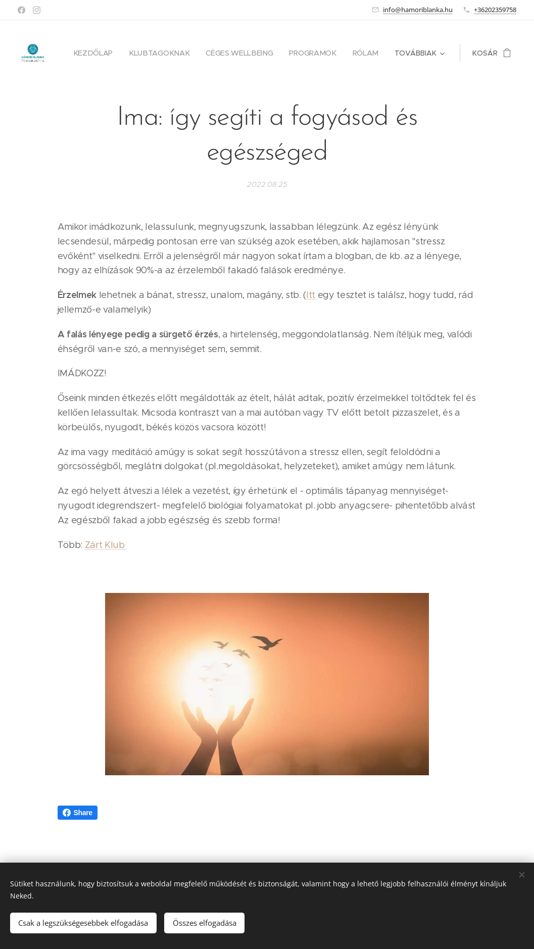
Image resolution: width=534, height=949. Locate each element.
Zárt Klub (106, 545)
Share (77, 813)
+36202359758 (495, 9)
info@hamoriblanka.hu (418, 9)
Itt (310, 295)
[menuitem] (101, 53)
